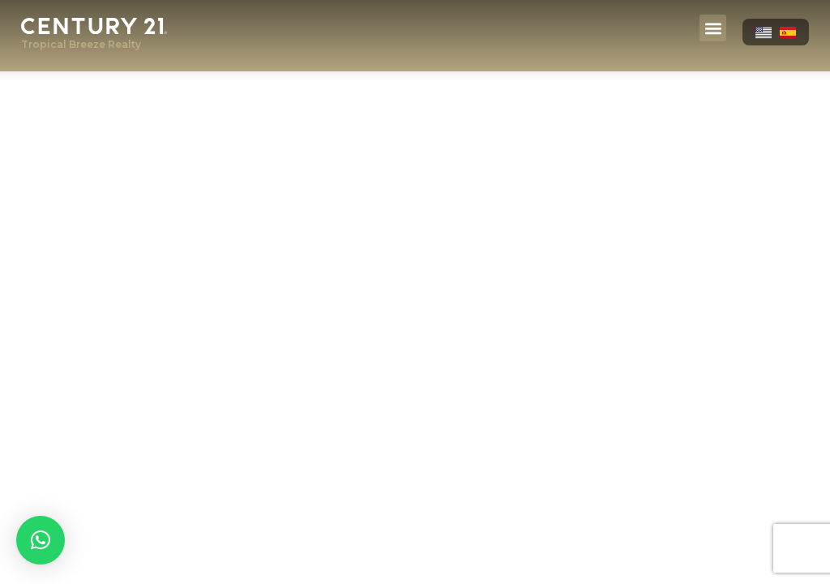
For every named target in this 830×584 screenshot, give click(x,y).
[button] (713, 28)
